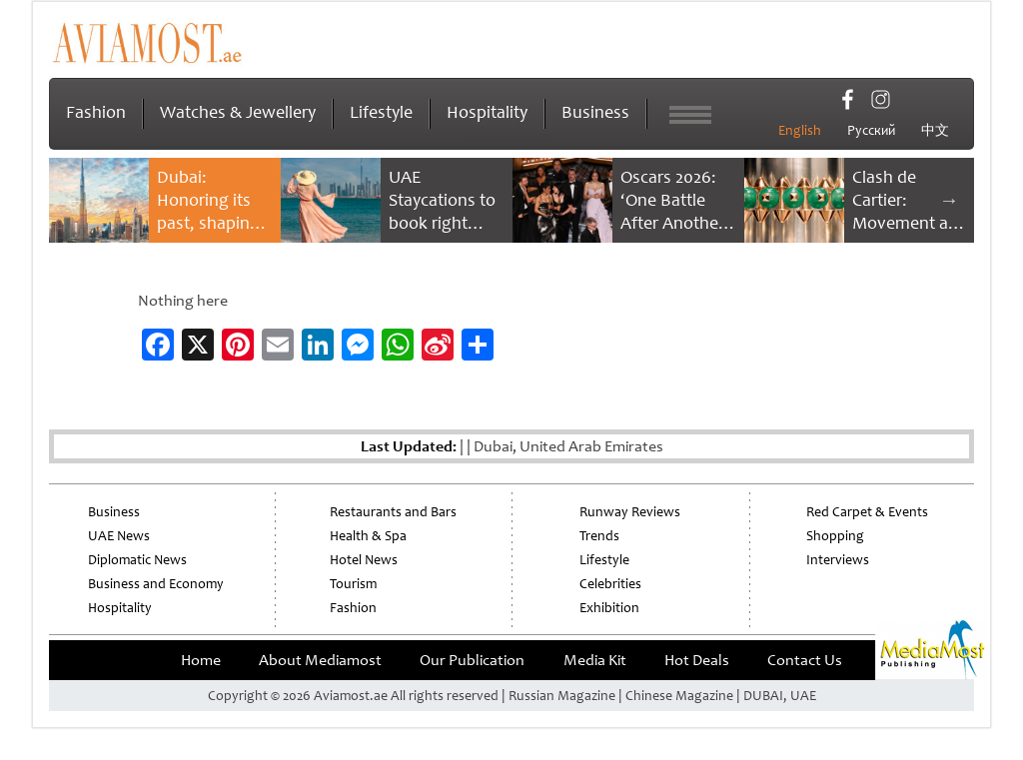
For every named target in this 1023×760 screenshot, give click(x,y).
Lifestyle (381, 112)
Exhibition (609, 607)
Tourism (353, 583)
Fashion (96, 112)
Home (201, 660)
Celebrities (610, 583)
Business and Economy (156, 583)
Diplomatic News (137, 559)
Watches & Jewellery (238, 112)
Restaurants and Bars (393, 511)
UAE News (119, 535)
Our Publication (472, 660)
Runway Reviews (629, 511)
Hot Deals (696, 660)
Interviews (837, 559)
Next (949, 200)
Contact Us (804, 660)
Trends (599, 535)
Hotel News (364, 559)
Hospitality (487, 112)
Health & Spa (368, 535)
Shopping (835, 535)
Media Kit (594, 660)
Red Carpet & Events (867, 511)
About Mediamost (320, 660)
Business (595, 112)
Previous (74, 200)
